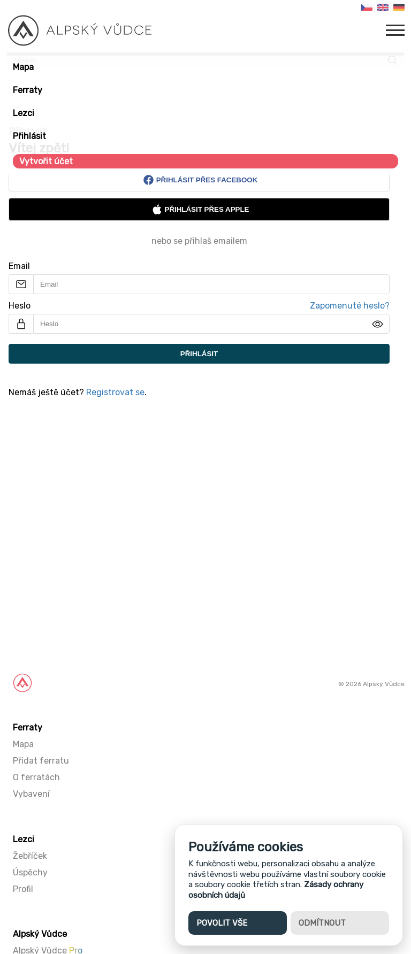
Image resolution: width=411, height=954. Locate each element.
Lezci (23, 113)
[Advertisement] (205, 543)
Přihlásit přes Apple (200, 209)
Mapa (23, 67)
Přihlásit (29, 136)
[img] (377, 324)
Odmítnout (322, 923)
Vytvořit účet (46, 161)
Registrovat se (115, 392)
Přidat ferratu (41, 761)
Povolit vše (221, 923)
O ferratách (36, 777)
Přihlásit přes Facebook (200, 180)
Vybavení (31, 794)
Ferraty (27, 90)
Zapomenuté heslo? (350, 306)
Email (19, 266)
